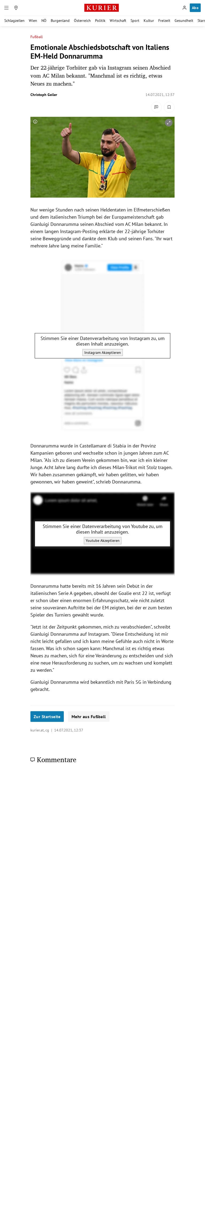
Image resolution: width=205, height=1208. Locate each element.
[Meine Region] (16, 7)
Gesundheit (184, 20)
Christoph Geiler (43, 94)
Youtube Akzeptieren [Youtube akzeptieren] (103, 540)
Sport (135, 20)
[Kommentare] (156, 107)
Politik (100, 20)
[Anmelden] (184, 7)
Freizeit (164, 20)
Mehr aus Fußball (89, 716)
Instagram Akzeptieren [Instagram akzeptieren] (102, 352)
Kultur (149, 20)
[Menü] (6, 7)
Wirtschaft (118, 20)
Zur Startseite (47, 716)
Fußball (36, 37)
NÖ (43, 20)
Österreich (82, 20)
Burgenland (60, 20)
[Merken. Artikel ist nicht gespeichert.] (169, 107)
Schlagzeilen (14, 20)
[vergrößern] (168, 122)
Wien (33, 20)
